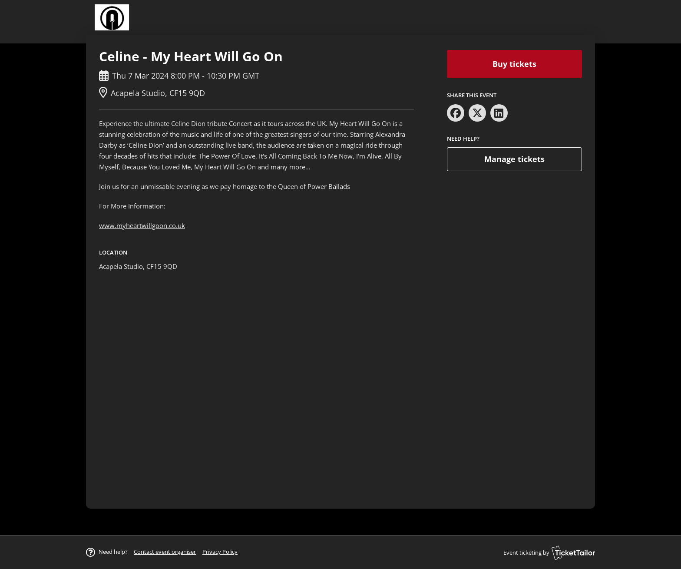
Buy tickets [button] (514, 64)
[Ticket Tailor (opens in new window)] (573, 552)
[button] (165, 552)
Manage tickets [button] (514, 159)
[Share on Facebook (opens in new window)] (455, 113)
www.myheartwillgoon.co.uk (142, 225)
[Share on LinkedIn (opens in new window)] (499, 113)
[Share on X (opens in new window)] (477, 113)
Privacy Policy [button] (220, 552)
